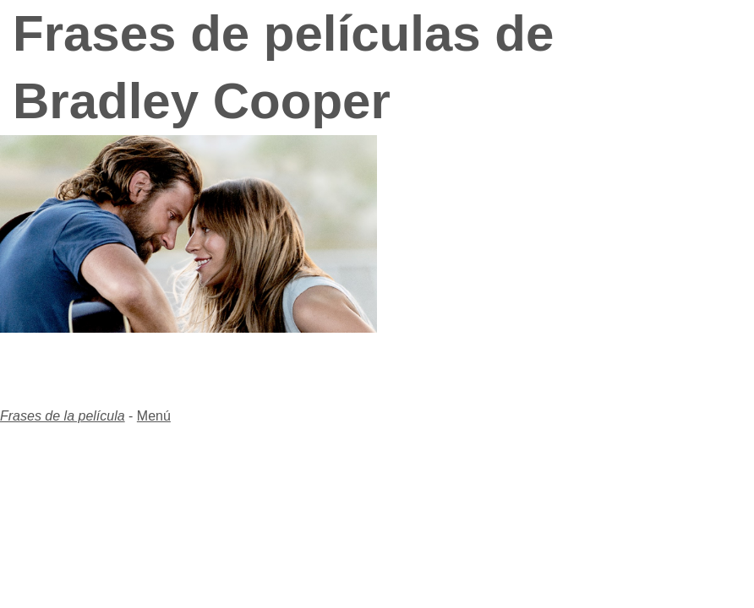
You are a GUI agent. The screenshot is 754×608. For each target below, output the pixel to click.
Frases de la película (62, 416)
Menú (154, 416)
